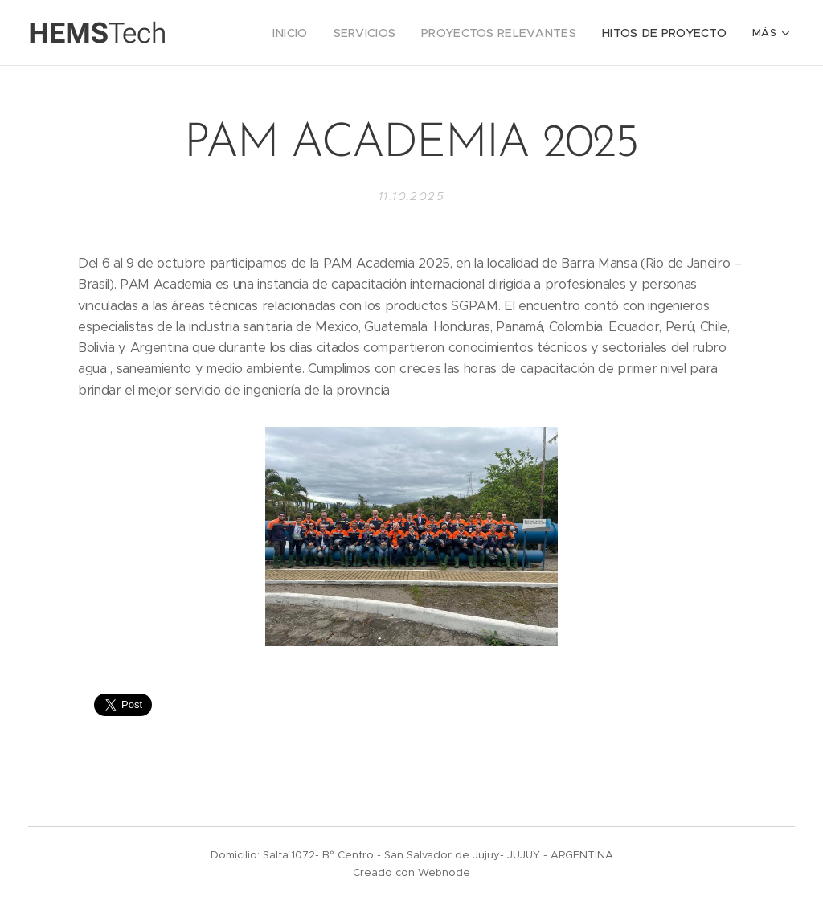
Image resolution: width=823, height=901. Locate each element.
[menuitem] (264, 33)
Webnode (444, 872)
